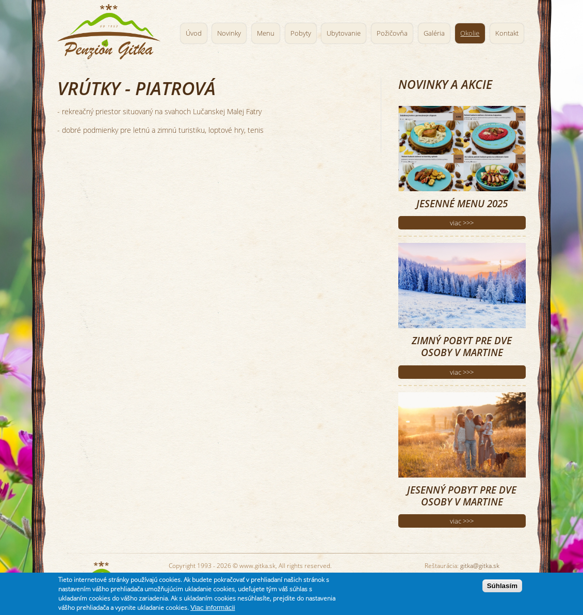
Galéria (434, 33)
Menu (265, 33)
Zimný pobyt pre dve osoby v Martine (462, 346)
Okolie (469, 33)
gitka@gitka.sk (479, 565)
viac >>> (462, 222)
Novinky (229, 33)
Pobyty (300, 33)
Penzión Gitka (111, 29)
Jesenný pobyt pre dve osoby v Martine (461, 496)
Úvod (194, 33)
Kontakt (507, 33)
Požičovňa (392, 33)
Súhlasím (502, 586)
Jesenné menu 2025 (462, 203)
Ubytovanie (344, 33)
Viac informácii (212, 607)
